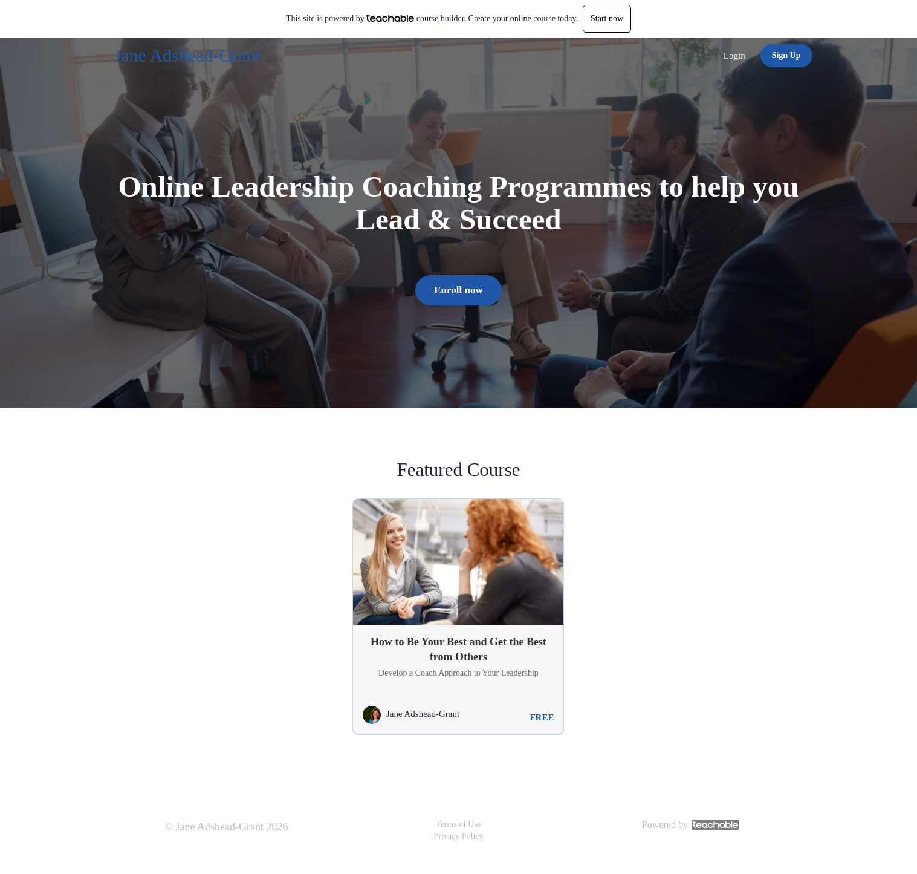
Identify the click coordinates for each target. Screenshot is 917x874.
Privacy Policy (458, 836)
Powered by (690, 825)
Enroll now (458, 290)
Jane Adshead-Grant (187, 55)
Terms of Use (458, 824)
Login (734, 55)
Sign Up (786, 55)
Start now (607, 18)
